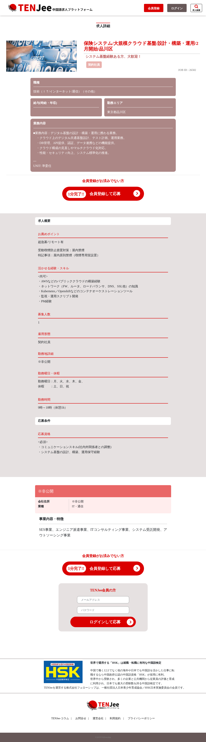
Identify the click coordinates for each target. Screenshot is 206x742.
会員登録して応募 (105, 194)
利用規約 (115, 718)
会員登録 (153, 8)
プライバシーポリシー (141, 718)
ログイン (177, 8)
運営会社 (99, 718)
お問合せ (82, 718)
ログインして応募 (112, 622)
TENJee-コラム (61, 718)
